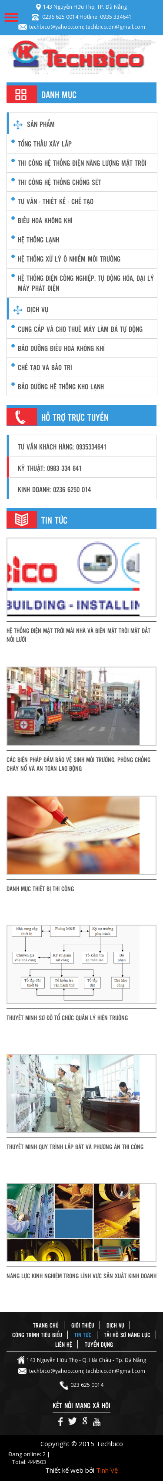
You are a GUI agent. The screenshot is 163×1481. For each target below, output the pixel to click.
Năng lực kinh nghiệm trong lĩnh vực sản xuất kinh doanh (81, 1275)
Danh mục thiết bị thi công (40, 888)
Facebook (60, 1421)
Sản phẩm (41, 124)
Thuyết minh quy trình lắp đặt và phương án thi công (75, 1146)
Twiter (72, 1421)
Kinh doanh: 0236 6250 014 (54, 489)
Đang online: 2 (27, 1454)
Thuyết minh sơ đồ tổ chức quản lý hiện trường (67, 1017)
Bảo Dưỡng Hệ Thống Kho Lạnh (61, 386)
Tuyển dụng (99, 1344)
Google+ (85, 1421)
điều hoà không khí (45, 220)
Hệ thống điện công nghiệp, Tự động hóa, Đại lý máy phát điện (86, 283)
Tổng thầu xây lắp (45, 144)
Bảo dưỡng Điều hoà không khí (61, 348)
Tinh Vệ (107, 1470)
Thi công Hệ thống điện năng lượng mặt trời (82, 163)
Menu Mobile (11, 17)
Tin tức (83, 1335)
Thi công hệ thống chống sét (59, 182)
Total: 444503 (29, 1462)
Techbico (81, 54)
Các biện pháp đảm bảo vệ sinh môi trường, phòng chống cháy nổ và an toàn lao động (78, 764)
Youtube (96, 1421)
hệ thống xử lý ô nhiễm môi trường (69, 259)
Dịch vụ (37, 309)
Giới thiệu (82, 1325)
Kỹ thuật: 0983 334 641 (50, 468)
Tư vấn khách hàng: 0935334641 (62, 447)
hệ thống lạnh (38, 240)
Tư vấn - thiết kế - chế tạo (55, 201)
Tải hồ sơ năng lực (127, 1335)
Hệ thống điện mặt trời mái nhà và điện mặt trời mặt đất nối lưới (78, 634)
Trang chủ (46, 1325)
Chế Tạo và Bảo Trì (45, 367)
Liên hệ (63, 1344)
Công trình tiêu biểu (37, 1335)
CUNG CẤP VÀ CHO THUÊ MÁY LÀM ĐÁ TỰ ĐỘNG (80, 329)
